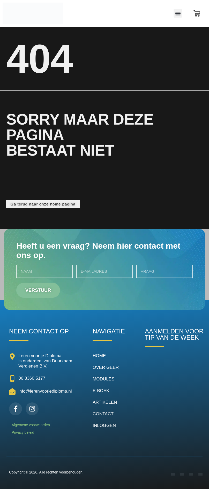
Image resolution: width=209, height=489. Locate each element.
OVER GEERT (107, 367)
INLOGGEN (104, 425)
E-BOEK (101, 390)
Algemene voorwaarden (31, 425)
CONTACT (103, 413)
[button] (178, 13)
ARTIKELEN (105, 402)
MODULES (103, 379)
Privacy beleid (23, 432)
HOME (99, 355)
